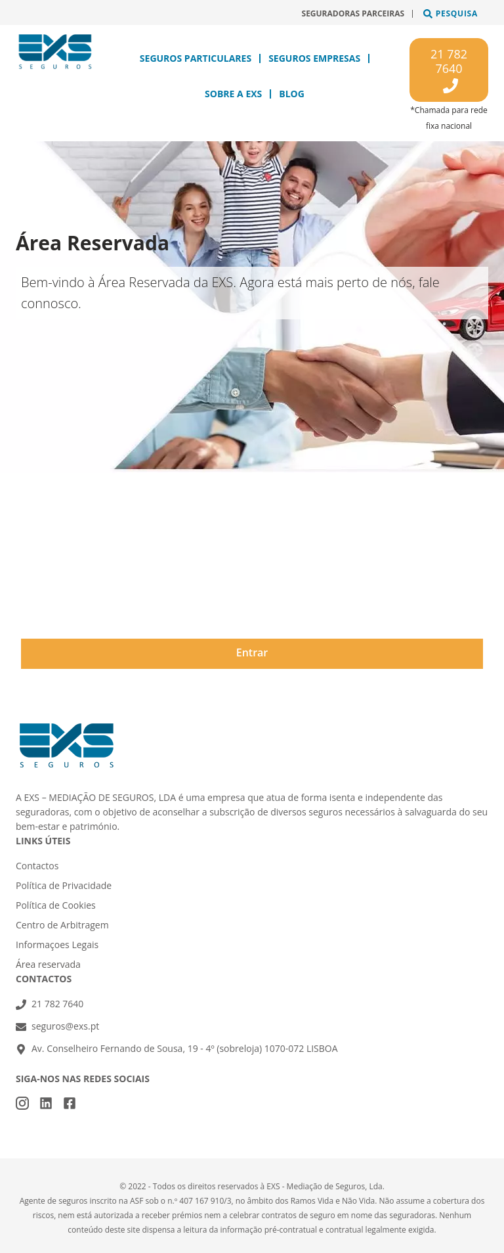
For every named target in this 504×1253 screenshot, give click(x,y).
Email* (37, 540)
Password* (47, 593)
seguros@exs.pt (65, 1026)
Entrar (252, 652)
